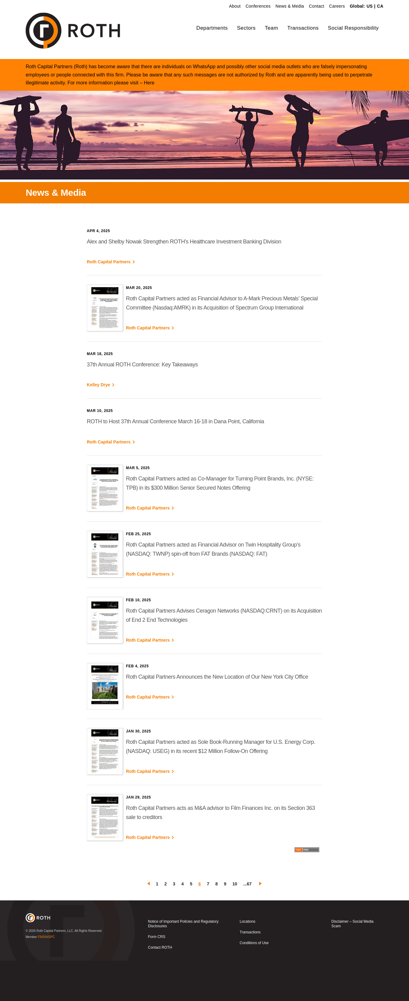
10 (234, 924)
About (235, 6)
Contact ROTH (160, 988)
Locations (247, 962)
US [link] (370, 6)
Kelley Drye (98, 425)
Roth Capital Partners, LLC (54, 971)
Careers (337, 6)
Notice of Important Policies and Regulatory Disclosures (183, 964)
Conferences (258, 6)
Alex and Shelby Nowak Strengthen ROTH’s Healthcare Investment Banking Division (184, 282)
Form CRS (156, 977)
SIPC (51, 977)
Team (271, 28)
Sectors (246, 28)
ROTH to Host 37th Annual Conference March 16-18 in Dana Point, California (175, 462)
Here (149, 123)
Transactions (303, 28)
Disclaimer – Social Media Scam (352, 964)
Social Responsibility (353, 28)
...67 (247, 924)
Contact (316, 6)
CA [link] (380, 6)
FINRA (42, 977)
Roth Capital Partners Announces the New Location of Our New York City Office (217, 717)
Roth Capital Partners (109, 302)
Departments (212, 28)
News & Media (289, 6)
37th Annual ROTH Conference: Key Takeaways (142, 405)
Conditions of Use (254, 983)
